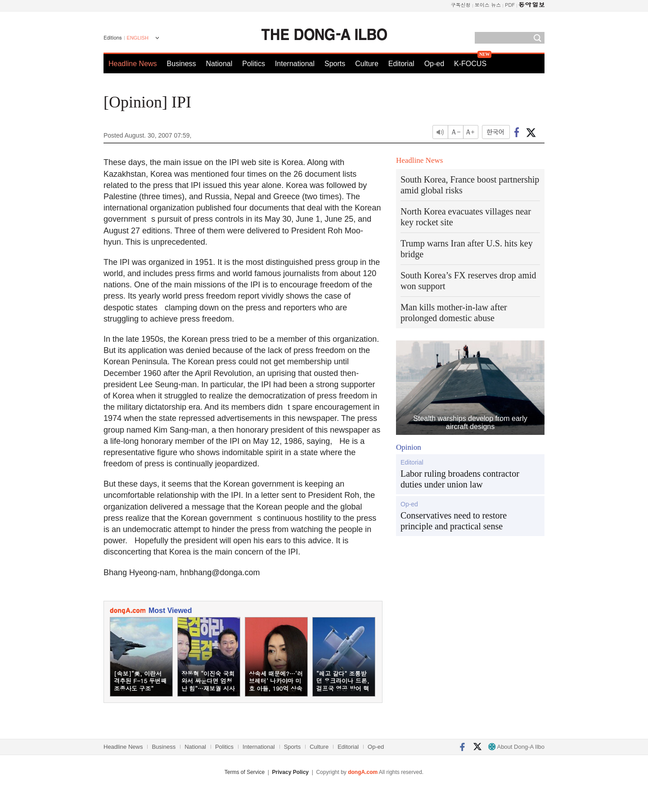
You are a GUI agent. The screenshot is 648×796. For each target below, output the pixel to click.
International (295, 63)
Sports (334, 63)
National (219, 63)
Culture (366, 63)
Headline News (132, 63)
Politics (253, 63)
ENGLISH (137, 37)
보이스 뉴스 (488, 4)
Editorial (401, 63)
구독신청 (461, 4)
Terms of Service (245, 772)
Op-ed (434, 63)
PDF (510, 4)
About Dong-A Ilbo (516, 746)
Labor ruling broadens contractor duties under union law (459, 479)
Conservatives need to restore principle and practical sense (453, 520)
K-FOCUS (470, 63)
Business (181, 63)
